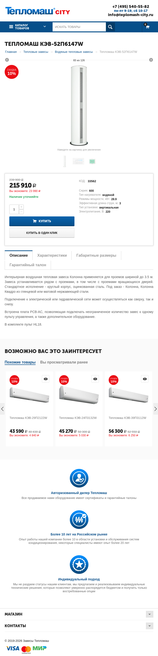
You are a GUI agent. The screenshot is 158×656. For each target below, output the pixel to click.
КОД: (82, 181)
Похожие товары (20, 362)
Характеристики (52, 255)
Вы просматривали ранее (64, 362)
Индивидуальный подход (79, 579)
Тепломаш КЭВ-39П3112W (127, 418)
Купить (45, 221)
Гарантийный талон (28, 265)
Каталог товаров (22, 27)
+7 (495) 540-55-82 (130, 6)
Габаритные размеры (96, 255)
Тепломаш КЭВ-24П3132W (78, 418)
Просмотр (45, 379)
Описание (19, 255)
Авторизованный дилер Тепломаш (79, 493)
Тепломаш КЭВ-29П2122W (28, 418)
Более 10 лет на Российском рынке (78, 534)
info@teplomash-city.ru (130, 14)
